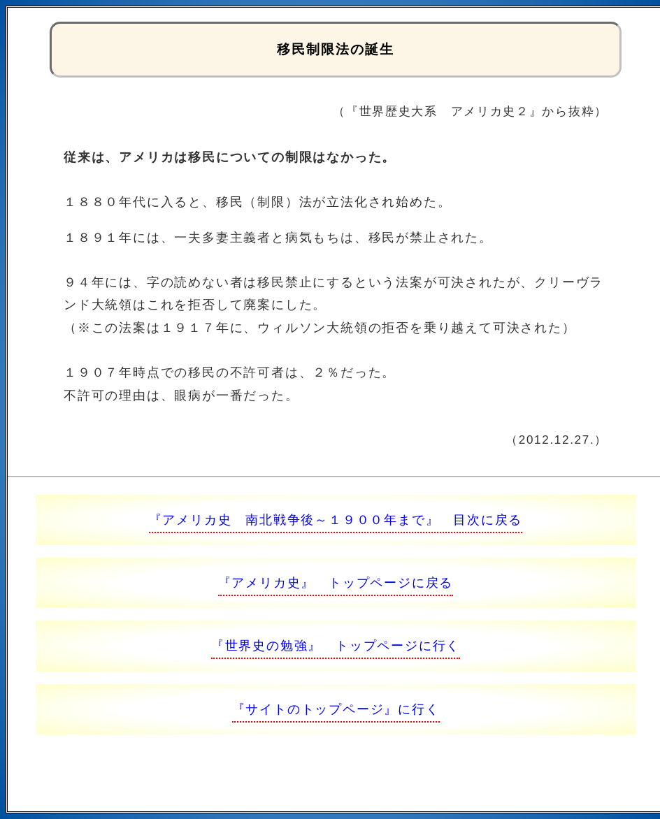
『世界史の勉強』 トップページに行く (335, 646)
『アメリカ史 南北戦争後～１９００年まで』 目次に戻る (336, 520)
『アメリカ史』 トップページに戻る (336, 583)
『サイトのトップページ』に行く (336, 709)
